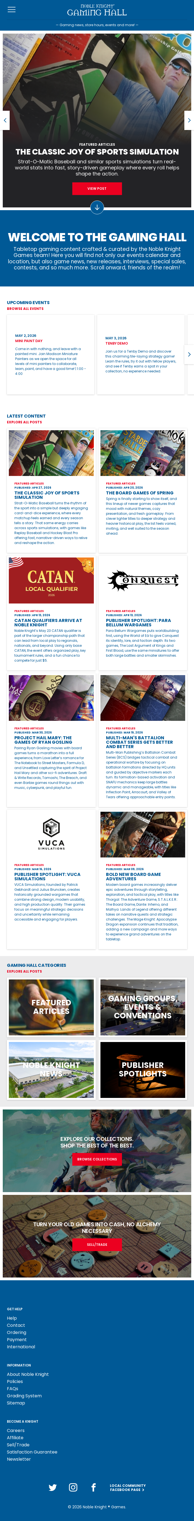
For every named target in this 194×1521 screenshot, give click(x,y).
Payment (17, 1339)
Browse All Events (25, 308)
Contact (16, 1325)
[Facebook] (93, 1487)
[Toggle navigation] (12, 10)
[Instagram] (73, 1487)
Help (12, 1318)
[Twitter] (52, 1487)
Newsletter (19, 1459)
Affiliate (15, 1438)
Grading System (24, 1396)
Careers (16, 1430)
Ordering (16, 1332)
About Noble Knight (28, 1374)
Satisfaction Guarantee (32, 1452)
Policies (15, 1381)
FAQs (12, 1388)
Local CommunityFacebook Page (128, 1487)
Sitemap (16, 1403)
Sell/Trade (18, 1445)
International (21, 1347)
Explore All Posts (24, 422)
